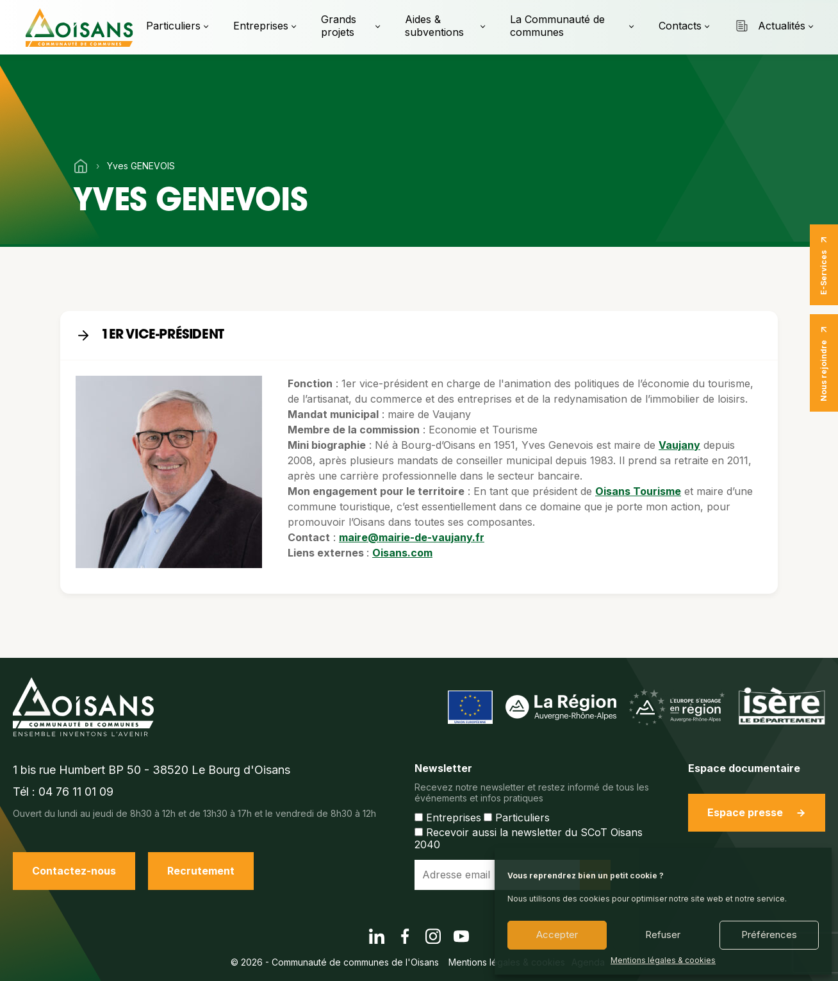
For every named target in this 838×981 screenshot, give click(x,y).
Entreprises (260, 25)
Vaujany (679, 445)
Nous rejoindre (824, 362)
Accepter (557, 934)
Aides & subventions (434, 25)
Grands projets (338, 25)
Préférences (769, 934)
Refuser (662, 934)
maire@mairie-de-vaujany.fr (411, 537)
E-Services (824, 265)
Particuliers (173, 25)
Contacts (680, 25)
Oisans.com (402, 552)
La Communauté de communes (557, 25)
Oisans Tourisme (638, 491)
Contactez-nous (74, 870)
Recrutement (200, 870)
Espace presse (756, 812)
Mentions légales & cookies (663, 960)
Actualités (769, 26)
